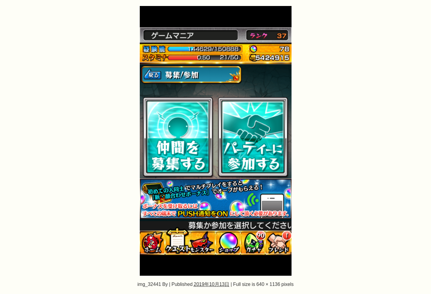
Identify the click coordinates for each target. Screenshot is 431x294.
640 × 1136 (268, 284)
